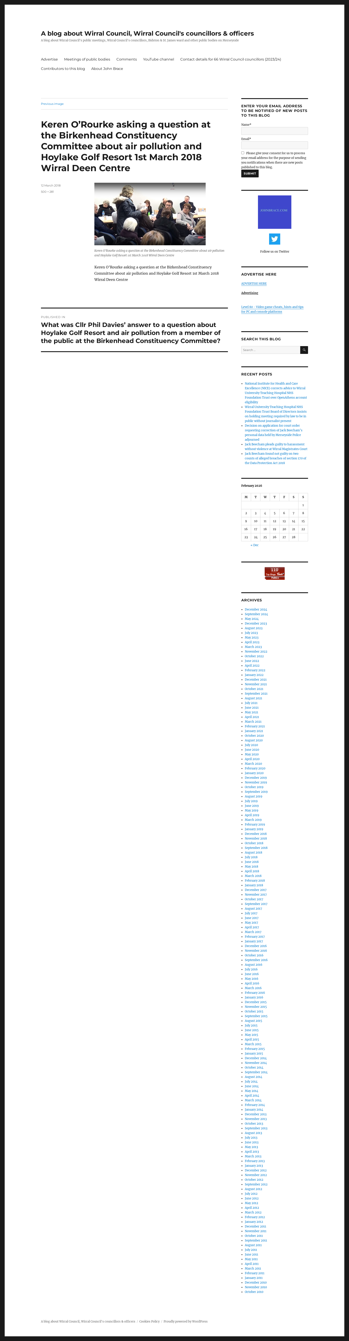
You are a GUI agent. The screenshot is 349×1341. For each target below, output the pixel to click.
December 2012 (256, 1170)
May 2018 (251, 866)
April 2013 (252, 1152)
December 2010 (256, 1282)
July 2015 (251, 1025)
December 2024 (256, 609)
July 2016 (251, 969)
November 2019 (256, 782)
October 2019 (254, 787)
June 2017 (252, 918)
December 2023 (256, 623)
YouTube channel (158, 59)
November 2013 (256, 1119)
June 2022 (252, 661)
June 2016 (252, 974)
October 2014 (254, 1067)
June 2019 (252, 806)
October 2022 (254, 656)
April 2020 (252, 759)
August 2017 (253, 909)
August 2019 (253, 796)
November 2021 (256, 684)
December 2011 (255, 1226)
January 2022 (254, 675)
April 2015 (252, 1039)
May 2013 (251, 1147)
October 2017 (254, 899)
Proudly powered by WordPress (186, 1321)
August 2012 (253, 1189)
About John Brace (107, 69)
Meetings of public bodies (87, 59)
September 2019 (256, 792)
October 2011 (254, 1236)
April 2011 (252, 1264)
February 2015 (255, 1049)
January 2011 (254, 1278)
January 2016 (254, 997)
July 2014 (251, 1081)
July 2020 (251, 745)
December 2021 (256, 680)
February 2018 (255, 881)
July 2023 (251, 633)
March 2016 (253, 988)
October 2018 (254, 843)
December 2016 (256, 946)
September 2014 (256, 1072)
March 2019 (253, 820)
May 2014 (251, 1091)
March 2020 (253, 764)
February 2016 (255, 993)
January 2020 (254, 773)
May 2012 (251, 1203)
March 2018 (253, 876)
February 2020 (255, 768)
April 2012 (252, 1208)
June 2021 (252, 708)
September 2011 (256, 1240)
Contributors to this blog (63, 69)
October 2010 (254, 1292)
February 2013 (255, 1161)
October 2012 (254, 1180)
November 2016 (256, 951)
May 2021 (251, 712)
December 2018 (256, 834)
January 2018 (254, 885)
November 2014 (256, 1063)
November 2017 (256, 895)
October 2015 (254, 1011)
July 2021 (251, 703)
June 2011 (251, 1254)
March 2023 (253, 647)
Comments (126, 59)
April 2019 (252, 815)
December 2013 (255, 1114)
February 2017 (255, 937)
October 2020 (254, 736)
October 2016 (254, 955)
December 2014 (256, 1058)
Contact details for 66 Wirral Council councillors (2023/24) (230, 59)
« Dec (255, 545)
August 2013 (253, 1133)
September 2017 (256, 904)
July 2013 (251, 1138)
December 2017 (256, 890)
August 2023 (253, 628)
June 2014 (252, 1086)
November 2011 (255, 1231)
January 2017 (254, 941)
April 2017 (252, 927)
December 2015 (256, 1002)
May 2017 (251, 923)
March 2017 (253, 932)
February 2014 (255, 1105)
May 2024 (252, 619)
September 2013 (256, 1128)
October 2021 (254, 689)
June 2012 (252, 1198)
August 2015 (253, 1021)
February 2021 (255, 726)
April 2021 (252, 717)
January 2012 (254, 1222)
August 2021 (253, 698)
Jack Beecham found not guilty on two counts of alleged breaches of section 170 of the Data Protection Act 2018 (275, 458)
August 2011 (253, 1245)
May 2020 (252, 754)
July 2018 (251, 857)
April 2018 (252, 871)
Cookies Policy (149, 1321)
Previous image (52, 103)
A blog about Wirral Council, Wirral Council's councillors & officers (147, 33)
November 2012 (256, 1175)
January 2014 (254, 1110)
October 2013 (254, 1124)
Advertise (49, 59)
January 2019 (254, 829)
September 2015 (256, 1016)
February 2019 (255, 824)
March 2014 (253, 1100)
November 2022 (256, 651)
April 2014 (252, 1096)
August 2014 (253, 1077)
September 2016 (256, 960)
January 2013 (254, 1166)
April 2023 (252, 642)
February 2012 (255, 1217)
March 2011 (253, 1268)
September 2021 (256, 694)
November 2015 (256, 1007)
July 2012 (251, 1194)
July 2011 (251, 1250)
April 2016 (252, 983)
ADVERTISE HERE (254, 284)
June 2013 (251, 1142)
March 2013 (253, 1156)
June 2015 (252, 1030)
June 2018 (252, 862)
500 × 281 (47, 191)
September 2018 (256, 848)
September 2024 (256, 614)
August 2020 (254, 740)
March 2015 (253, 1044)
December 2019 (256, 778)
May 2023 (251, 637)
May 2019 (251, 810)
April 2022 (252, 665)
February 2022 (255, 670)
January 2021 (254, 731)
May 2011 (251, 1259)
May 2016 (251, 979)
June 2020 (252, 750)
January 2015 (254, 1053)
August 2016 (253, 965)
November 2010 (256, 1287)
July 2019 (251, 801)
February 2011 (254, 1273)
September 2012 (256, 1184)
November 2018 (256, 838)
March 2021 (253, 722)
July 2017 (251, 913)
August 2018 (253, 852)
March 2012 (253, 1212)
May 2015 (251, 1035)
